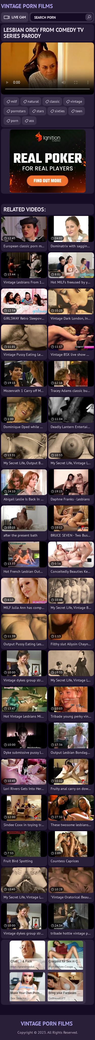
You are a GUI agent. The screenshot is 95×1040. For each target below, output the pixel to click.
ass (31, 120)
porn (14, 120)
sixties (60, 111)
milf (14, 101)
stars (40, 111)
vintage (76, 101)
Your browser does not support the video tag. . (47, 68)
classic (55, 101)
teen (78, 111)
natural (33, 101)
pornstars (18, 111)
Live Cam (19, 17)
